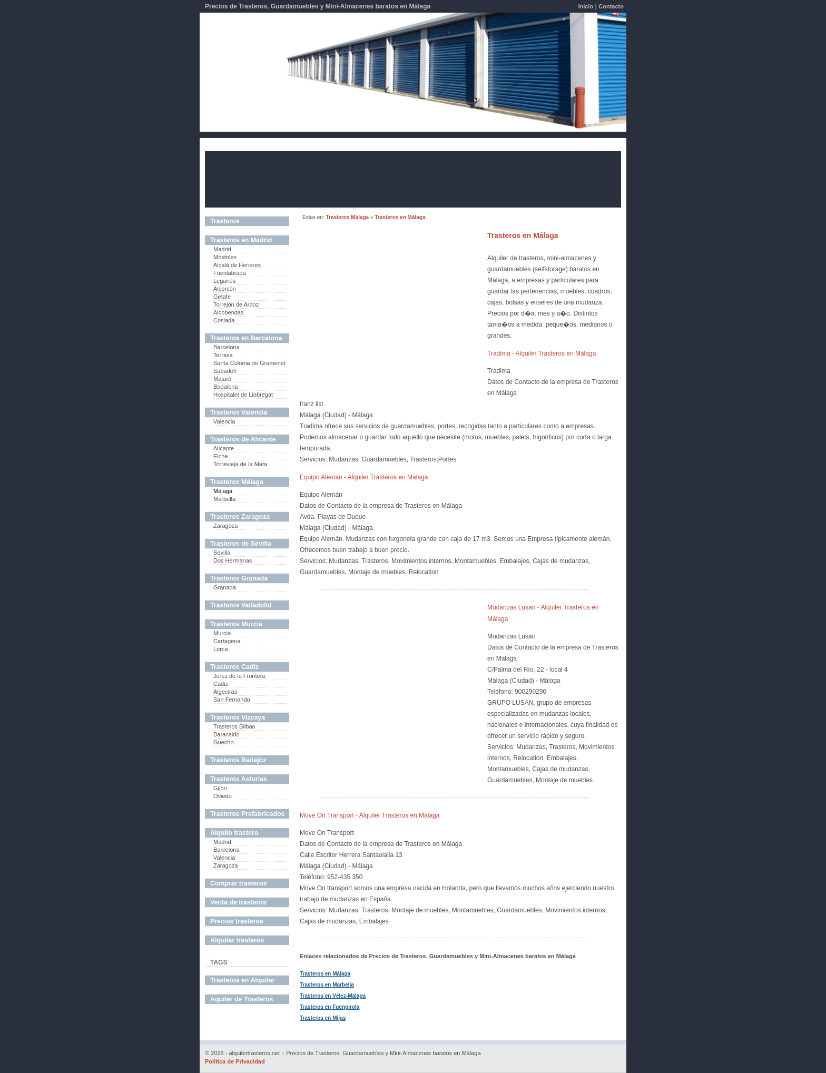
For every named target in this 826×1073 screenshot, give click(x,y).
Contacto (611, 6)
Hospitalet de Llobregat (243, 394)
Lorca (220, 649)
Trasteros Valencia (238, 412)
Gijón (220, 788)
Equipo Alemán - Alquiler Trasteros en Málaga (364, 477)
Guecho (223, 742)
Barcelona (226, 347)
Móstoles (225, 257)
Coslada (223, 320)
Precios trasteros (236, 921)
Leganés (224, 281)
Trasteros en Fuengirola (329, 1007)
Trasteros (225, 221)
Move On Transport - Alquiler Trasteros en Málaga (369, 815)
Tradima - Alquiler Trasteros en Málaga (541, 353)
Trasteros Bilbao (234, 726)
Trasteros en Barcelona (246, 338)
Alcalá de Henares (237, 265)
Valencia (224, 421)
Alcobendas (228, 312)
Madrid (222, 249)
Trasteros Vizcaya (237, 717)
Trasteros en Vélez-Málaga (333, 996)
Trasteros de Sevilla (240, 543)
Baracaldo (226, 734)
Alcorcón (224, 289)
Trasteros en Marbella (327, 985)
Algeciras (225, 691)
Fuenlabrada (229, 273)
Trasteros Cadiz (234, 667)
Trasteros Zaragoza (240, 516)
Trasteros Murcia (236, 624)
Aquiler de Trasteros (241, 999)
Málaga (222, 491)
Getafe (222, 296)
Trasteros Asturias (238, 779)
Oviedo (222, 796)
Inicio (585, 6)
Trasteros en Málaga (400, 217)
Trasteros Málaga (347, 217)
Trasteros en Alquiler (242, 980)
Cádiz (220, 684)
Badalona (225, 386)
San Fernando (231, 699)
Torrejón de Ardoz (236, 304)
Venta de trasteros (238, 902)
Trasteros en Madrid (241, 240)
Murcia (222, 633)
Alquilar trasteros (237, 940)
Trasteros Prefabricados (247, 814)
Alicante (223, 448)
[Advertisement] (413, 178)
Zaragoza (225, 526)
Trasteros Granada (239, 578)
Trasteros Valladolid (241, 605)
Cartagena (226, 641)
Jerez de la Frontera (239, 676)
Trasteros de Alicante (243, 439)
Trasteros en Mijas (323, 1018)
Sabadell (224, 371)
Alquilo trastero (234, 832)
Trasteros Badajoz (238, 760)
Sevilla (221, 552)
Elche (220, 456)
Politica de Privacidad (235, 1061)
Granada (224, 587)
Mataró (222, 379)
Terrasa (223, 355)
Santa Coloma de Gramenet (249, 363)
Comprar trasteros (238, 883)
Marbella (224, 499)
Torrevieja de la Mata (240, 464)
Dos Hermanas (232, 560)
